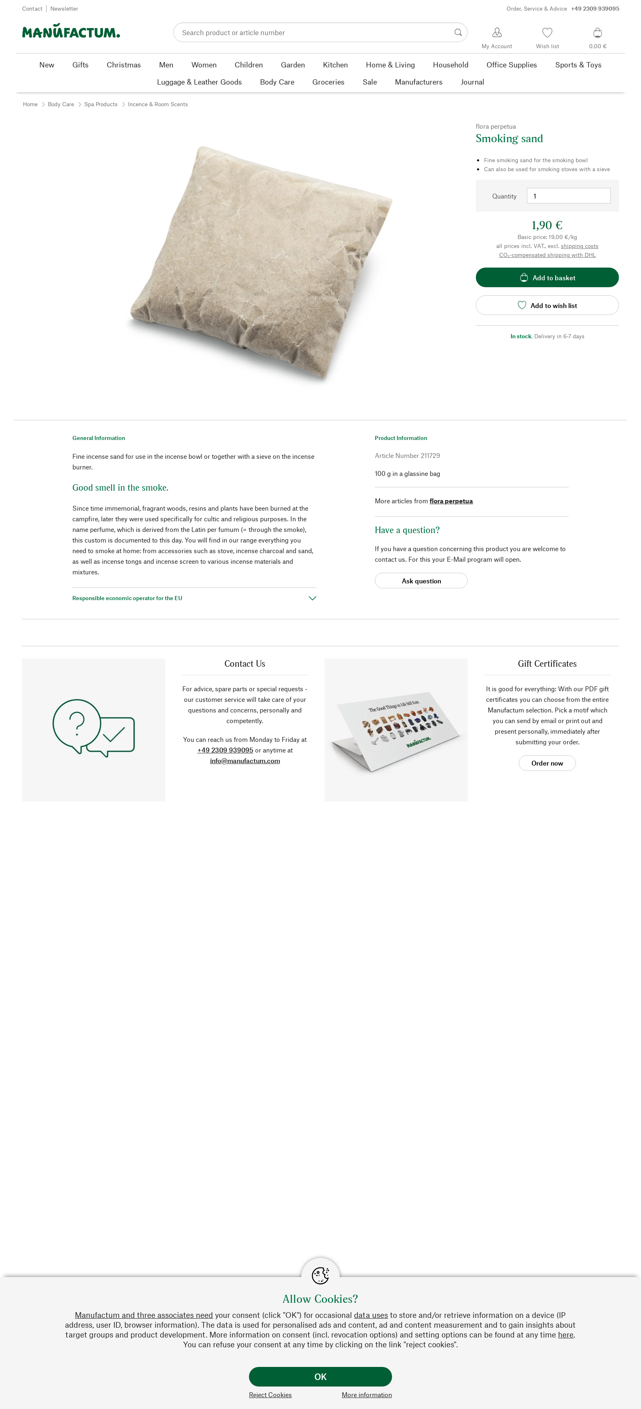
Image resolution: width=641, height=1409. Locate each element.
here (566, 1334)
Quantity (504, 196)
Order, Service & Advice (563, 8)
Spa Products (101, 103)
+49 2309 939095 (225, 750)
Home (30, 103)
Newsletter (64, 8)
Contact (32, 8)
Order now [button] (547, 763)
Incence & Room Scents (158, 103)
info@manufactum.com (245, 760)
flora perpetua (451, 501)
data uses (371, 1315)
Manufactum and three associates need (144, 1315)
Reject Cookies (270, 1394)
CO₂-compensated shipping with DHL (547, 254)
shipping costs (579, 245)
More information (367, 1394)
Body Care (61, 103)
